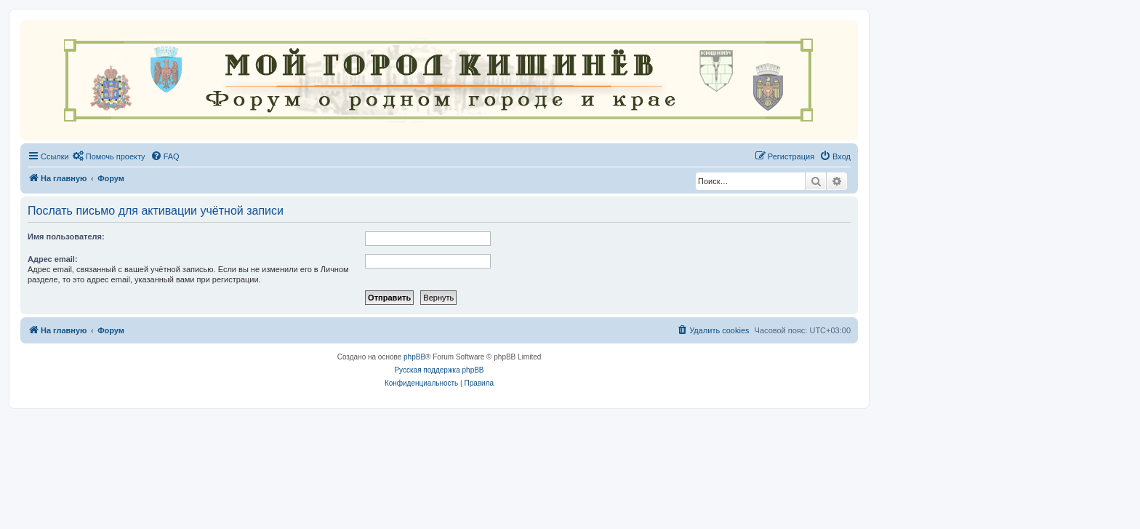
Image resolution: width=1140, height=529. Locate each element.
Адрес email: (53, 259)
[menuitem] (109, 156)
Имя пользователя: (66, 236)
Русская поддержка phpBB (438, 370)
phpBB (414, 357)
